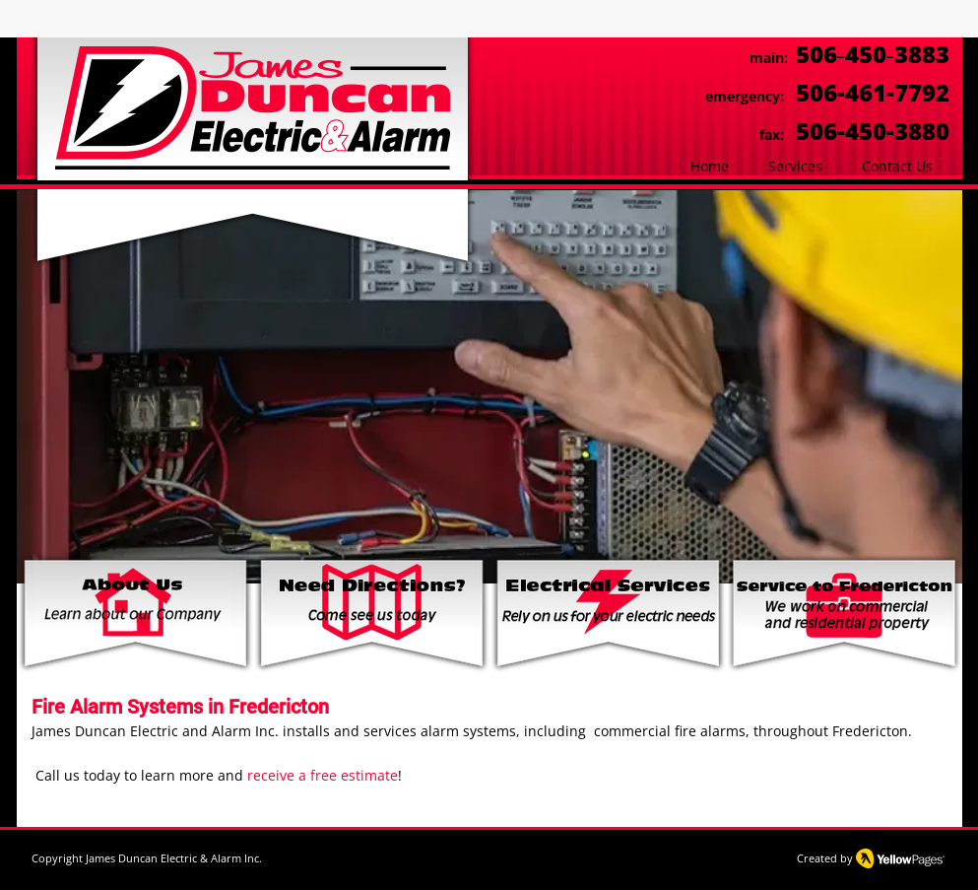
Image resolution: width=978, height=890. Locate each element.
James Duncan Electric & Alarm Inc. (174, 858)
